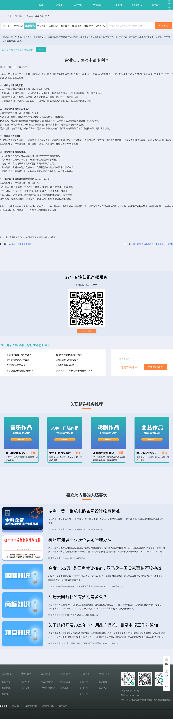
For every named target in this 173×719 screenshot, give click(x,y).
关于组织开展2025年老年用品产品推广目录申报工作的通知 (103, 625)
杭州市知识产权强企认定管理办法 (80, 539)
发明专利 (6, 93)
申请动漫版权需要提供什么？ (20, 371)
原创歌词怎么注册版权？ (67, 360)
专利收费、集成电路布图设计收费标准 (84, 511)
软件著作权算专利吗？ (66, 365)
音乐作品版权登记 (16, 453)
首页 (41, 5)
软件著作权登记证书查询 (18, 360)
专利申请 (128, 74)
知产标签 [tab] (63, 706)
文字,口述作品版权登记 (62, 453)
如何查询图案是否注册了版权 (69, 355)
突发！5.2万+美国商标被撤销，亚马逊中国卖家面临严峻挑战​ (105, 568)
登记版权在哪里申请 (16, 365)
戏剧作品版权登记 (103, 453)
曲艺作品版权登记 (146, 453)
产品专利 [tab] (16, 706)
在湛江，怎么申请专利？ (38, 16)
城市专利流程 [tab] (48, 706)
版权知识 (19, 16)
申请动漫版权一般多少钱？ (19, 355)
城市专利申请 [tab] (31, 706)
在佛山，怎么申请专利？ (20, 244)
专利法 (42, 187)
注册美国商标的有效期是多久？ (77, 596)
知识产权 (76, 128)
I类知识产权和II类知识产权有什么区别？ (74, 371)
